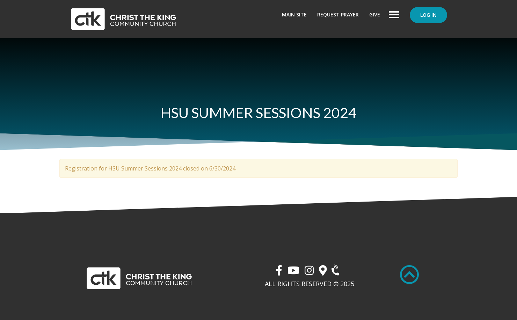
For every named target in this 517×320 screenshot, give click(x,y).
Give (374, 14)
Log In (428, 15)
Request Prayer (338, 14)
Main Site (294, 14)
